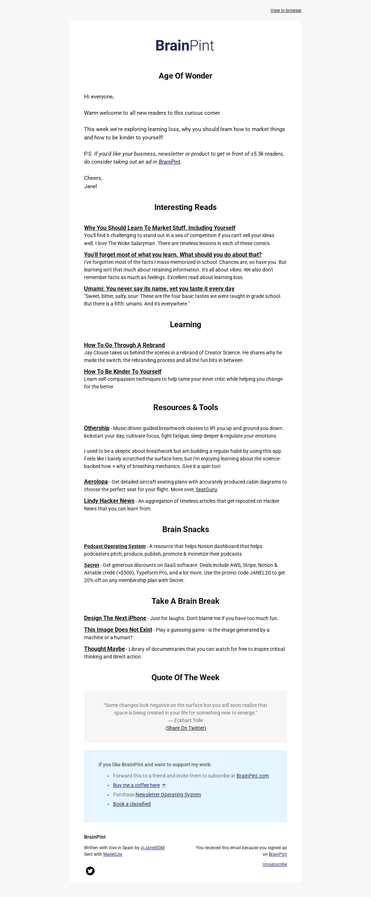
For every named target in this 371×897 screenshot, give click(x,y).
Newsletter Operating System (168, 794)
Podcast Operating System (115, 546)
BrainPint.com (253, 776)
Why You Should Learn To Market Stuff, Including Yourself (159, 227)
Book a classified (132, 804)
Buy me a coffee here (136, 785)
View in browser (286, 10)
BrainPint (169, 162)
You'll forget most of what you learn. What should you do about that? (173, 254)
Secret (91, 565)
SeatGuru (206, 489)
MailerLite (112, 854)
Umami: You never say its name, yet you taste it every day (159, 288)
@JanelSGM (152, 847)
